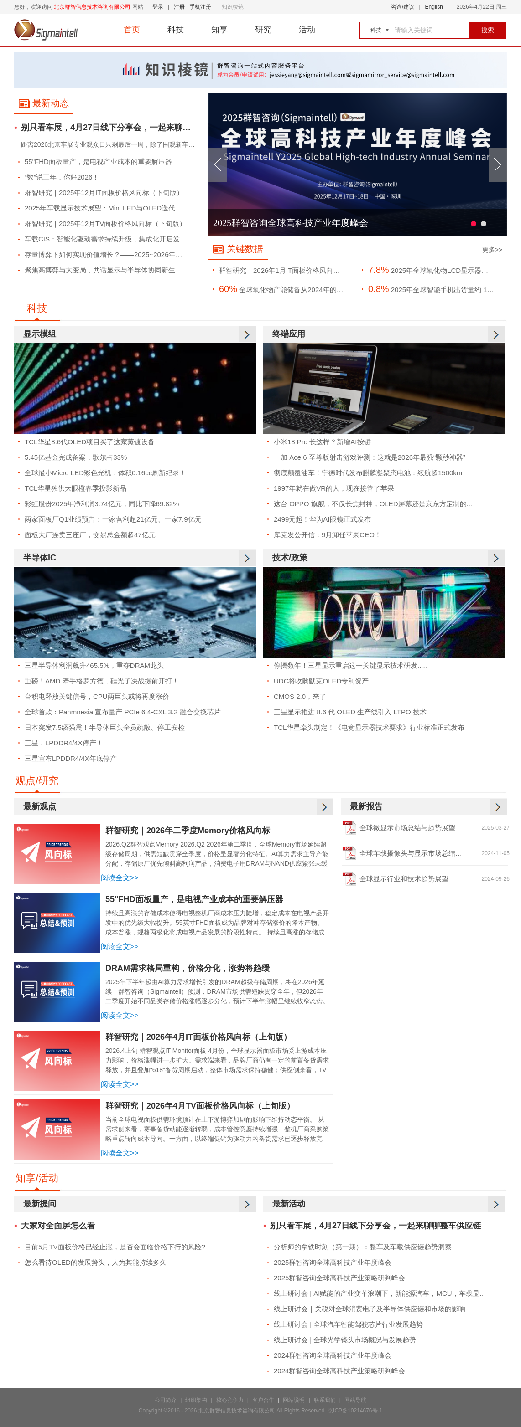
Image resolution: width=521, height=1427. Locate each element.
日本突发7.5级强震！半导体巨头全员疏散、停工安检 (105, 727)
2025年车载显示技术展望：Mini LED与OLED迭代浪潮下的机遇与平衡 (111, 208)
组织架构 (196, 1400)
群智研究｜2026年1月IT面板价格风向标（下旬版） (286, 270)
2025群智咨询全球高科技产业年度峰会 (290, 223)
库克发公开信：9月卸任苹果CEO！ (327, 535)
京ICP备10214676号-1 (355, 1410)
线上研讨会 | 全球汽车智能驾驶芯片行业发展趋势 (348, 1324)
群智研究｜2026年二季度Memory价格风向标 (187, 830)
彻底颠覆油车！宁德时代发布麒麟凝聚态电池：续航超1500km (368, 473)
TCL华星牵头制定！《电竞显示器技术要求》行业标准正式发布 (369, 727)
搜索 (487, 30)
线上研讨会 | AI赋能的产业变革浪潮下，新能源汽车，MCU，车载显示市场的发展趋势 (387, 1293)
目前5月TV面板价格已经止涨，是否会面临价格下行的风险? (115, 1247)
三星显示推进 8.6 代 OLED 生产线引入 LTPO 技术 (350, 712)
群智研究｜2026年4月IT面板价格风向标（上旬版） (198, 1037)
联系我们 (325, 1400)
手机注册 (200, 7)
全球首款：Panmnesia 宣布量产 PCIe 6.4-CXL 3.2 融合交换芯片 (123, 712)
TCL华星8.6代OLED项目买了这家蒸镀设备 (90, 442)
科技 (175, 29)
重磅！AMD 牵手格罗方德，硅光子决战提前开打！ (102, 681)
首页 (132, 29)
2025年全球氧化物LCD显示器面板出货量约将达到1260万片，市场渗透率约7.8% (435, 270)
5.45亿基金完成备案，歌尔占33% (76, 457)
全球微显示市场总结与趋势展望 (407, 828)
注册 (179, 7)
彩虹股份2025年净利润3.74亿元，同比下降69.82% (102, 504)
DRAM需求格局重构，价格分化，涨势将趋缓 (187, 968)
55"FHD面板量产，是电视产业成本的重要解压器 (98, 161)
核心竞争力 (230, 1400)
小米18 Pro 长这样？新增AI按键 (322, 442)
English (434, 7)
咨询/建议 (402, 7)
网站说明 (294, 1400)
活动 (307, 29)
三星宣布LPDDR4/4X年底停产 (71, 758)
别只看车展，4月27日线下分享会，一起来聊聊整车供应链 (111, 127)
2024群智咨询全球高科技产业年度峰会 (332, 1355)
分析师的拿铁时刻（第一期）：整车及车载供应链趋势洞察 (363, 1247)
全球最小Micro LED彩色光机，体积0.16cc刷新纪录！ (105, 473)
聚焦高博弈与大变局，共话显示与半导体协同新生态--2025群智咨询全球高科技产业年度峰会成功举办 (111, 270)
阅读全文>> (120, 878)
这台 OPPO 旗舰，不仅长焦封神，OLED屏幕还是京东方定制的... (373, 504)
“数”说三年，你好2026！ (62, 177)
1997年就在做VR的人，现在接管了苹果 (334, 488)
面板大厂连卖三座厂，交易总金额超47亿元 (90, 535)
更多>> (492, 249)
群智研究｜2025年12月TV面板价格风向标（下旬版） (105, 223)
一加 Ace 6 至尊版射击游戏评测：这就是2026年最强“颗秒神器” (369, 457)
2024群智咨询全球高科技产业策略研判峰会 (339, 1371)
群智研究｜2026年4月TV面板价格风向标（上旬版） (200, 1105)
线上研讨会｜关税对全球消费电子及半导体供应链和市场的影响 (369, 1309)
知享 (219, 29)
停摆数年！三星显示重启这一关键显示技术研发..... (350, 665)
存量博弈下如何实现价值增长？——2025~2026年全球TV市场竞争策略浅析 (111, 254)
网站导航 (355, 1400)
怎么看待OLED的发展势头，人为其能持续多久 (96, 1262)
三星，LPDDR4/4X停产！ (64, 743)
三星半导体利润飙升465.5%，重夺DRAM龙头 (94, 665)
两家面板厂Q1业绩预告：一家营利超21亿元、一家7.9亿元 (113, 519)
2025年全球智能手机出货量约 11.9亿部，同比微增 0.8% (435, 289)
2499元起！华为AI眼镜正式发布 (322, 519)
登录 (157, 7)
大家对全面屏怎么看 (58, 1226)
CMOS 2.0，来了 (300, 696)
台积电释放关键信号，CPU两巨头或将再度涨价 (97, 696)
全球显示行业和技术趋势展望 (403, 879)
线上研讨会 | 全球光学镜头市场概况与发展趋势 (345, 1340)
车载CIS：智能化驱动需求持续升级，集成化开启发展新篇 (111, 239)
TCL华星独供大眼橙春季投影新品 (75, 488)
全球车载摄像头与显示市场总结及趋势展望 (424, 853)
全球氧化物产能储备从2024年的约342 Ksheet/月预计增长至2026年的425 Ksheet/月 (286, 289)
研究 (263, 29)
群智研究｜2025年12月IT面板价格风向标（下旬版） (104, 192)
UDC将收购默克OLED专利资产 (321, 681)
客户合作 (263, 1400)
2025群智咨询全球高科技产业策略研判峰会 (339, 1278)
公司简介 (166, 1400)
